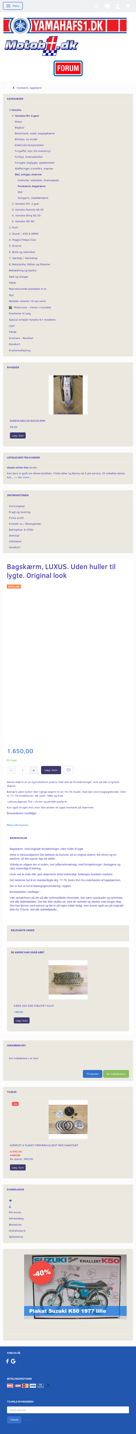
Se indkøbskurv (116, 1074)
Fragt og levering (19, 512)
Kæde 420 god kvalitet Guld (34, 1005)
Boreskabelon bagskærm (27, 420)
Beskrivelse (18, 838)
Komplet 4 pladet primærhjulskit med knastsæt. (44, 1145)
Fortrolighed (17, 506)
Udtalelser (15, 541)
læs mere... (25, 477)
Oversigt (14, 535)
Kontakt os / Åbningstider (25, 524)
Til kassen (92, 1074)
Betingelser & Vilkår (21, 529)
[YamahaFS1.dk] (65, 25)
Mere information (17, 825)
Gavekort (14, 547)
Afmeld (29, 1419)
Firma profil (16, 518)
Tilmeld (14, 1419)
